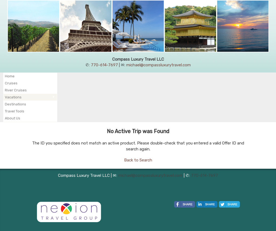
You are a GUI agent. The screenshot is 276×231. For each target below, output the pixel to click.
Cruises (11, 83)
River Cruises (16, 90)
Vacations (13, 97)
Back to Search (138, 160)
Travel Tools (14, 111)
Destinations (15, 104)
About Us (12, 118)
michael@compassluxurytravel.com (158, 65)
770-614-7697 (104, 65)
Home (10, 76)
